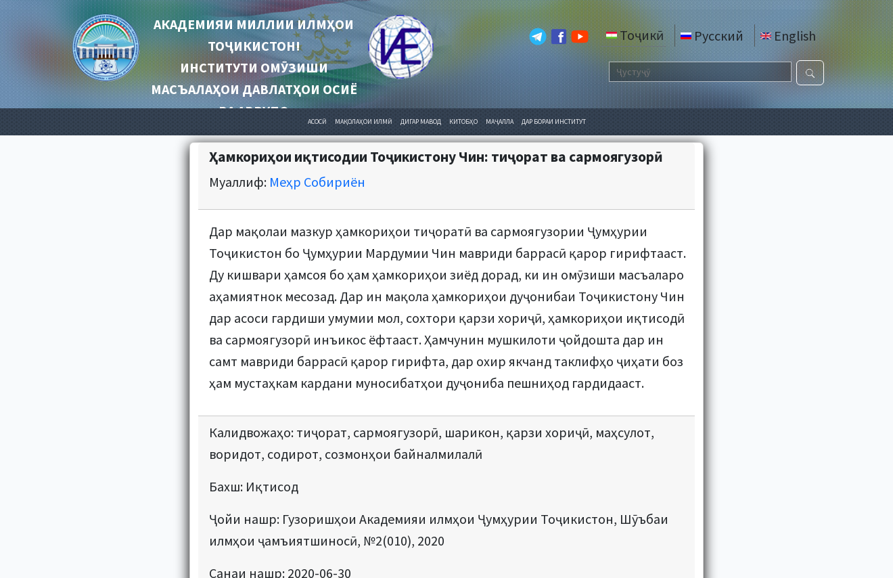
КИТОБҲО (463, 121)
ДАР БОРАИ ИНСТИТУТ (554, 121)
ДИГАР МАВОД (420, 121)
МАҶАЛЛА (499, 121)
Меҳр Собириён (317, 181)
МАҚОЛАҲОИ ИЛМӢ (363, 121)
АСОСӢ (317, 121)
